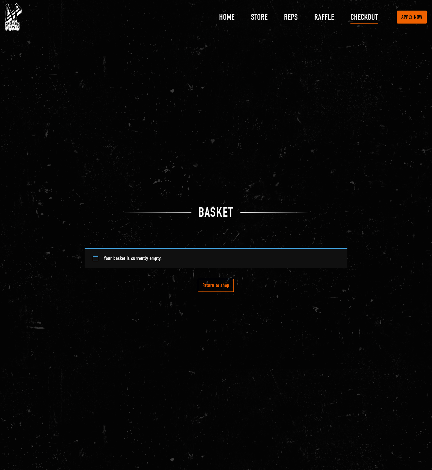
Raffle (324, 17)
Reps (291, 17)
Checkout (364, 17)
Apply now (411, 17)
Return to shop (215, 285)
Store (259, 17)
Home (226, 17)
